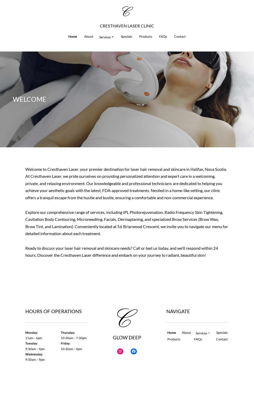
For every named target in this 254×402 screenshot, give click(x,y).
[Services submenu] (106, 37)
